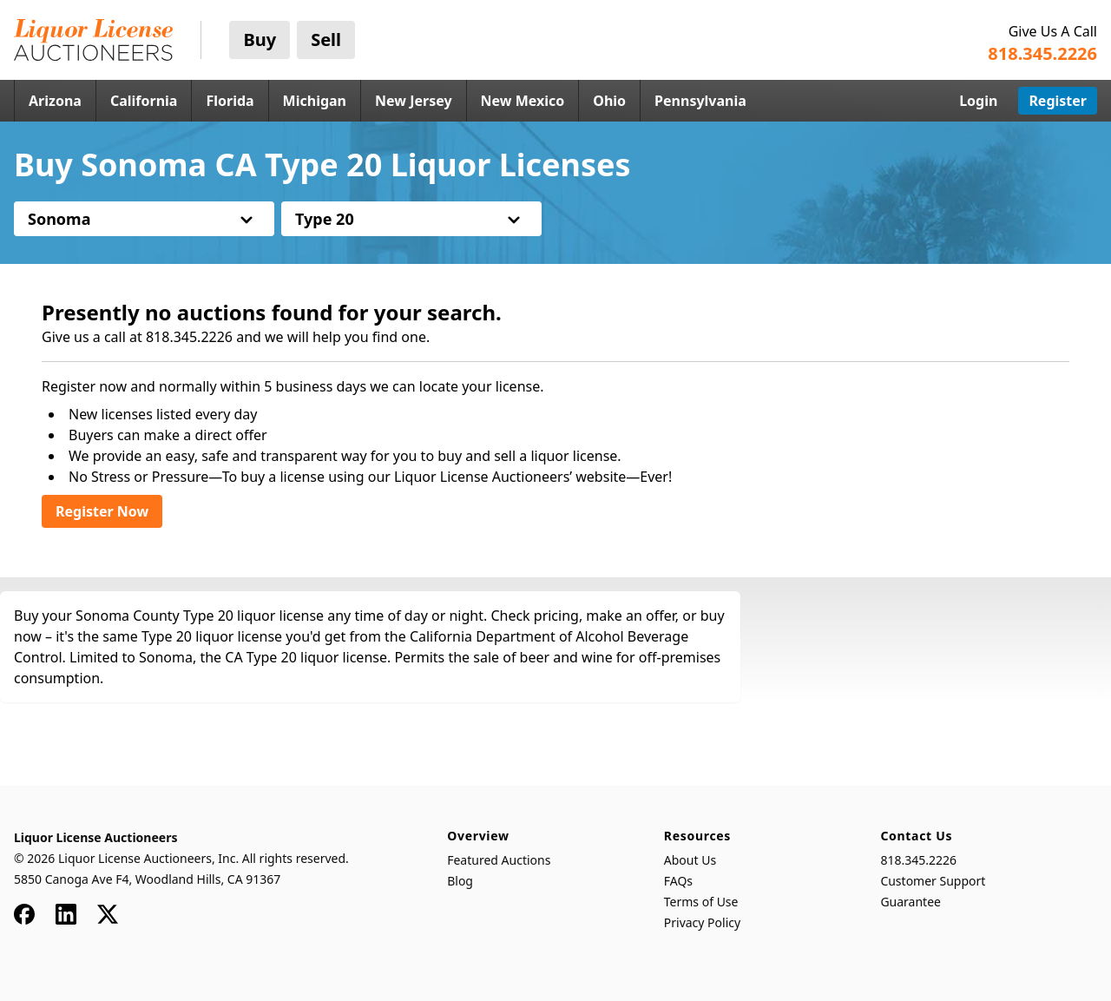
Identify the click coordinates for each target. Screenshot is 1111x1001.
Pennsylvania (700, 100)
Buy (259, 39)
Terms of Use (701, 901)
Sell (326, 39)
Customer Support (932, 881)
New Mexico (523, 100)
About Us (690, 860)
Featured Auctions (498, 860)
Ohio (609, 100)
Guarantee (910, 901)
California (144, 100)
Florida (229, 100)
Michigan (314, 100)
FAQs (678, 881)
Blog (460, 881)
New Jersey (413, 100)
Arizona (55, 100)
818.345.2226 (918, 860)
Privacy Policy (702, 922)
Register (1058, 100)
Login (978, 100)
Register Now (102, 511)
